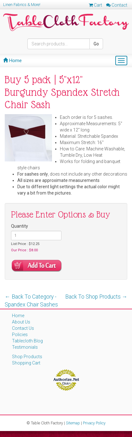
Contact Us (23, 328)
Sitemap (73, 423)
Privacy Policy (94, 423)
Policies (20, 334)
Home (12, 60)
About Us (21, 321)
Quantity (19, 226)
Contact (116, 5)
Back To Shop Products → (96, 297)
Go (96, 43)
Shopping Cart (26, 362)
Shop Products (27, 356)
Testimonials (25, 347)
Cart (95, 5)
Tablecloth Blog (27, 340)
